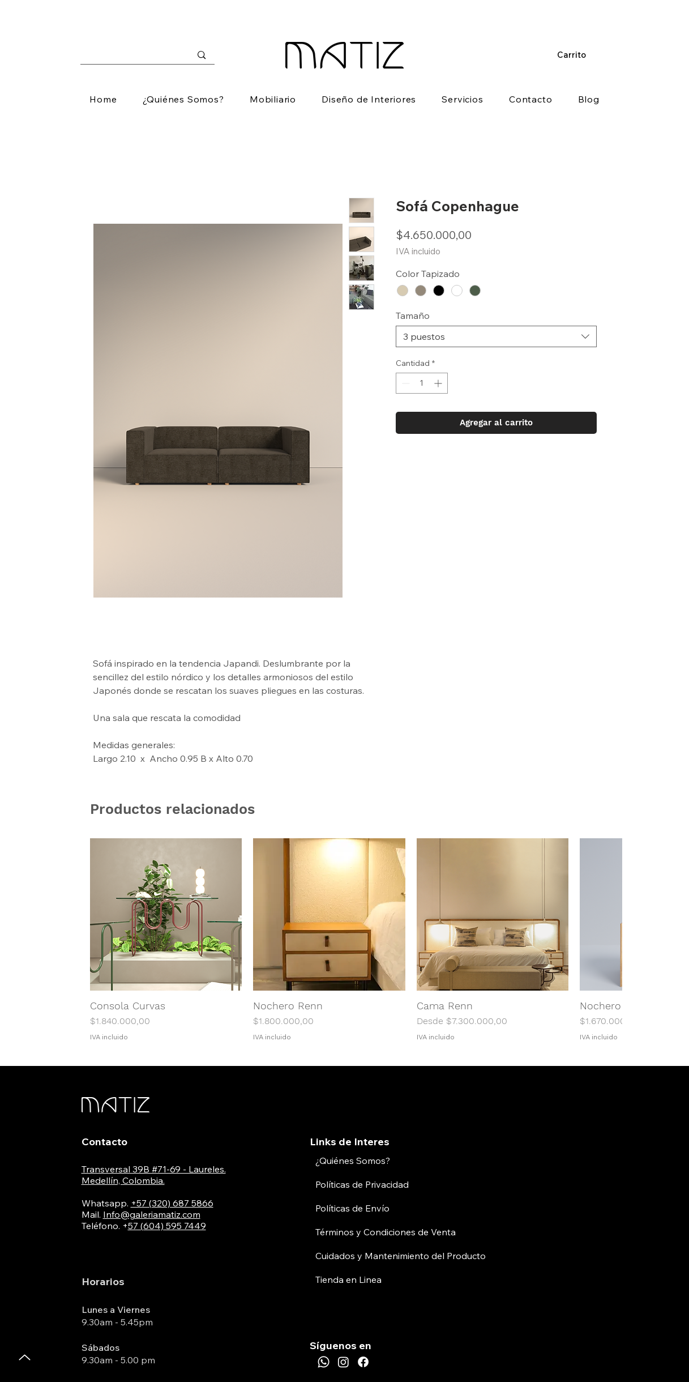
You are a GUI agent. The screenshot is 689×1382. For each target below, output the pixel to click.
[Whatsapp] (323, 1362)
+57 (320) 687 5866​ (172, 1203)
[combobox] (496, 336)
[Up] (24, 1357)
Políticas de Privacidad (362, 1184)
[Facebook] (363, 1362)
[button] (577, 55)
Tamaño (413, 315)
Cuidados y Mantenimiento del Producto (400, 1255)
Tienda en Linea (348, 1279)
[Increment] (439, 383)
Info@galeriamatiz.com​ (151, 1214)
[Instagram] (343, 1362)
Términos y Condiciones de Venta (385, 1232)
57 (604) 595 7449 (167, 1225)
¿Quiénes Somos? (352, 1160)
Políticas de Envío (352, 1208)
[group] (344, 940)
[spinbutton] (422, 383)
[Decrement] (404, 383)
